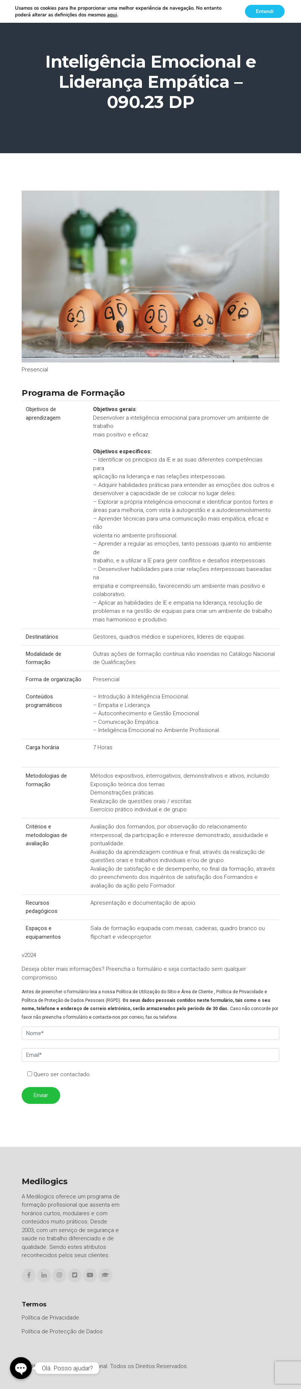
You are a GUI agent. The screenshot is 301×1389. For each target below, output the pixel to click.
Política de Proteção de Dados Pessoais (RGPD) (71, 1000)
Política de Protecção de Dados (62, 1331)
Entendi (264, 11)
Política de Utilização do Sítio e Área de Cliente (164, 991)
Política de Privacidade (239, 991)
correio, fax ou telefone (153, 1017)
